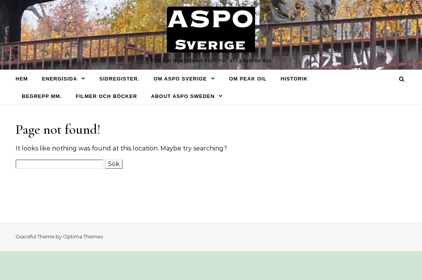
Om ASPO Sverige (180, 79)
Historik (294, 79)
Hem (22, 79)
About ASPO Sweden (183, 96)
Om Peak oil (248, 79)
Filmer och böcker (106, 96)
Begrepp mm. (42, 96)
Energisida (59, 79)
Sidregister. (119, 79)
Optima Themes (83, 236)
